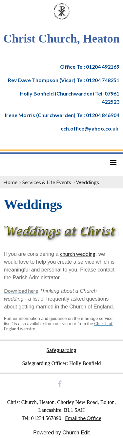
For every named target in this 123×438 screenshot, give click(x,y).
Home (10, 182)
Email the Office (83, 418)
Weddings (87, 182)
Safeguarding (61, 350)
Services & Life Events (46, 182)
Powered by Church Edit (61, 432)
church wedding (77, 254)
